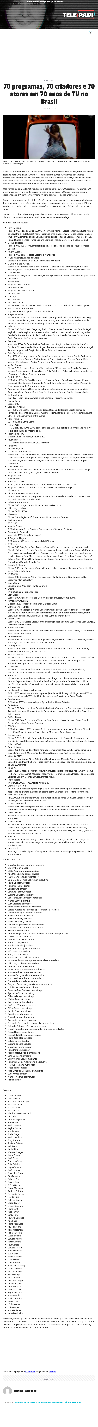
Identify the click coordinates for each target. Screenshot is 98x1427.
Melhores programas (52, 1402)
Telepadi (79, 14)
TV (80, 1402)
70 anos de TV (22, 1402)
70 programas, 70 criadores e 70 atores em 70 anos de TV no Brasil (49, 94)
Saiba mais (57, 1)
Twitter (52, 1371)
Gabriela (35, 1402)
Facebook (30, 1371)
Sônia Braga (71, 1402)
